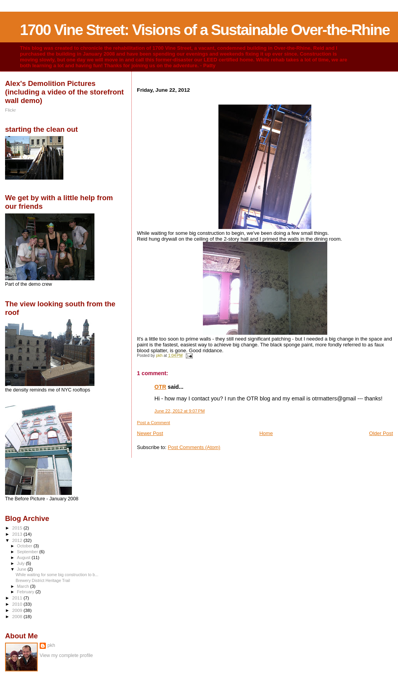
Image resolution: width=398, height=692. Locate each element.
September (28, 551)
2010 (17, 603)
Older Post (381, 433)
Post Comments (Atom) (194, 447)
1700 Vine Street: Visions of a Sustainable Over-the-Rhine (204, 29)
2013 (17, 533)
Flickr (10, 109)
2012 (17, 540)
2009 (17, 610)
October (25, 545)
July (21, 563)
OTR (160, 387)
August (24, 557)
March (23, 586)
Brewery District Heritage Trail (43, 580)
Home (266, 433)
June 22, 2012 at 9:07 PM (179, 411)
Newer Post (150, 433)
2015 (17, 527)
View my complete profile (66, 655)
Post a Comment (153, 422)
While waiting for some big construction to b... (57, 574)
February (26, 591)
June (22, 569)
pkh (51, 645)
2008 (17, 616)
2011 (17, 597)
